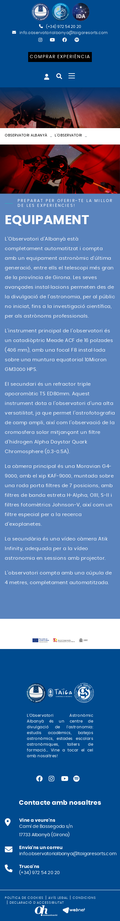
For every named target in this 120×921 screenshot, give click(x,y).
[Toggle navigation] (71, 76)
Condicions (84, 897)
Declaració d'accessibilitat (37, 902)
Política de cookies (24, 897)
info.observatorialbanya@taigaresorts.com (64, 33)
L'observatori (68, 135)
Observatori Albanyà (26, 135)
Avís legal (58, 897)
